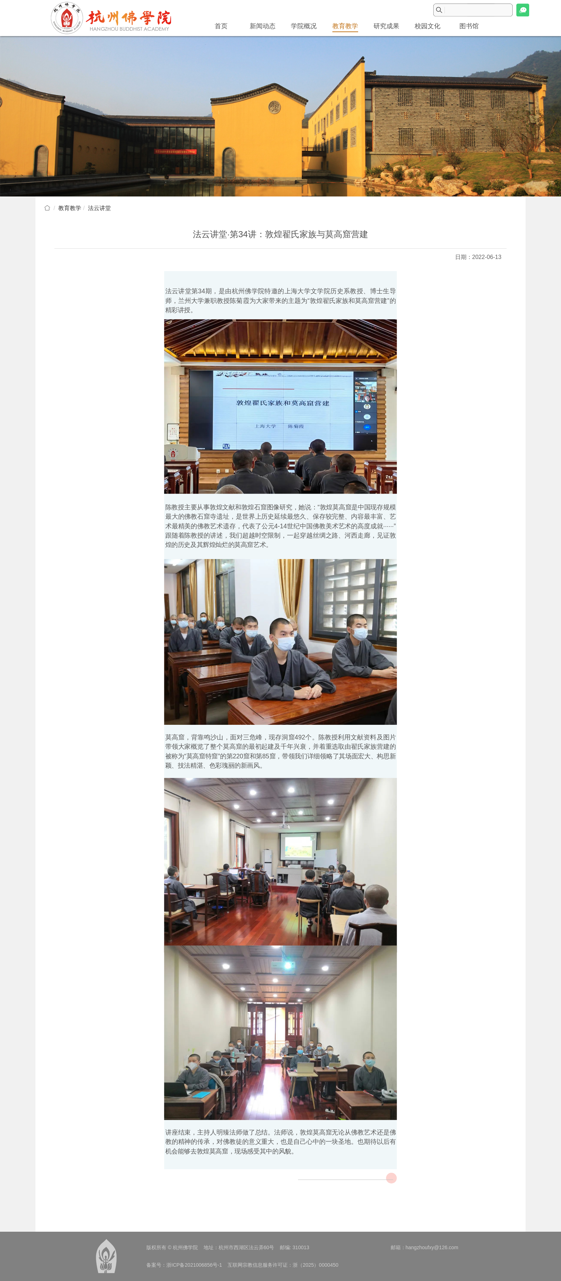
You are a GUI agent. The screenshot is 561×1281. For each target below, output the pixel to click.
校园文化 (427, 26)
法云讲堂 (99, 208)
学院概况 (304, 26)
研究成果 (386, 26)
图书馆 (469, 26)
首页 (221, 26)
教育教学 (345, 26)
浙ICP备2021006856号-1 (194, 1265)
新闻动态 (262, 26)
